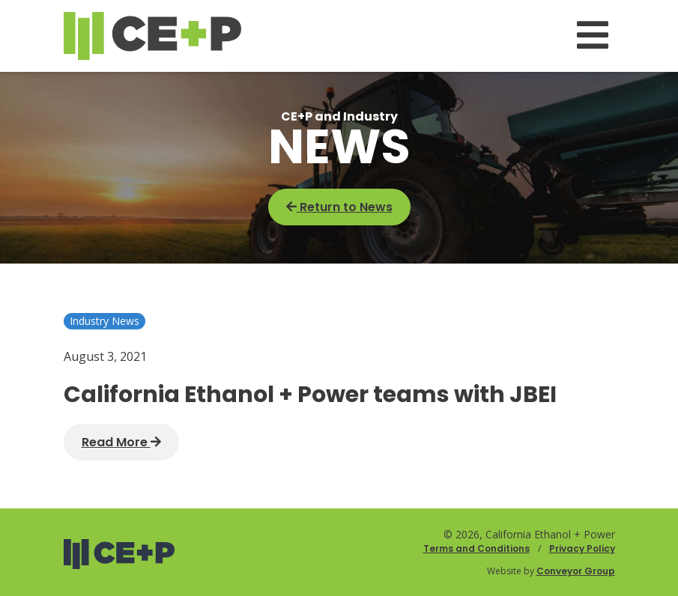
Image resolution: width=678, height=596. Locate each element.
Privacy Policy (582, 548)
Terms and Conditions (476, 548)
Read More (121, 442)
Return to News (339, 207)
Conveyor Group (575, 571)
